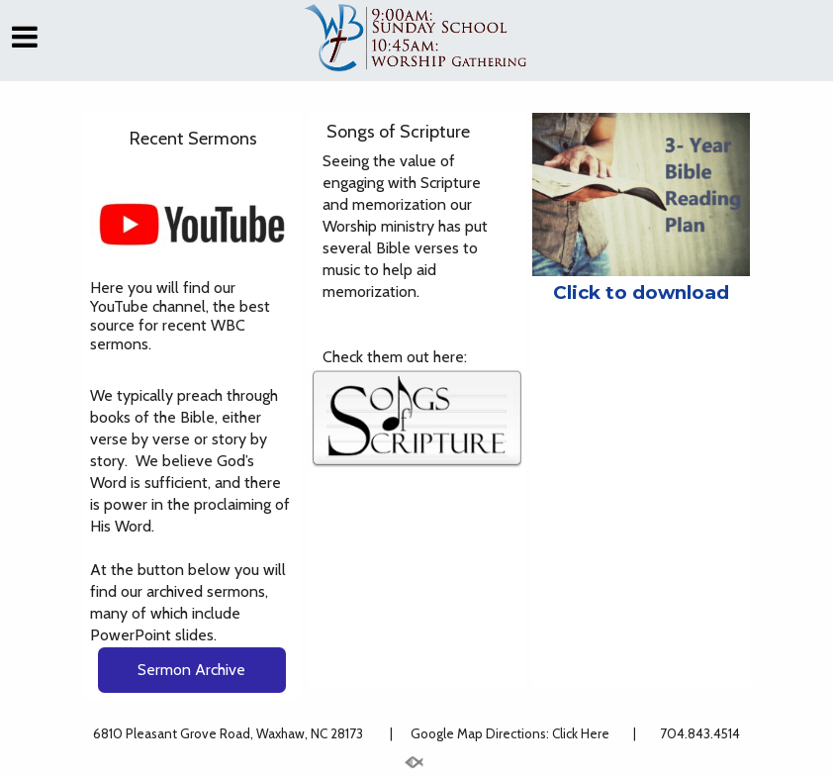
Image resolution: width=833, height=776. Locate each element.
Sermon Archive (191, 669)
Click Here (582, 733)
